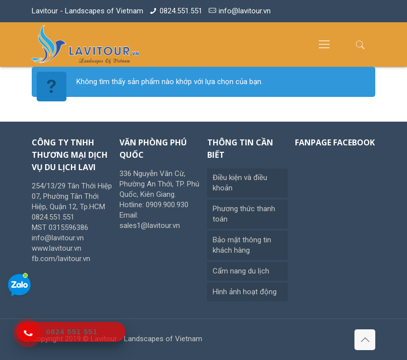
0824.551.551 (181, 10)
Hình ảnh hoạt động (245, 291)
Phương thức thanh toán (244, 214)
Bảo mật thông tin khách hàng (242, 245)
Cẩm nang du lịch (241, 271)
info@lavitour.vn (245, 10)
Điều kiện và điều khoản (240, 182)
